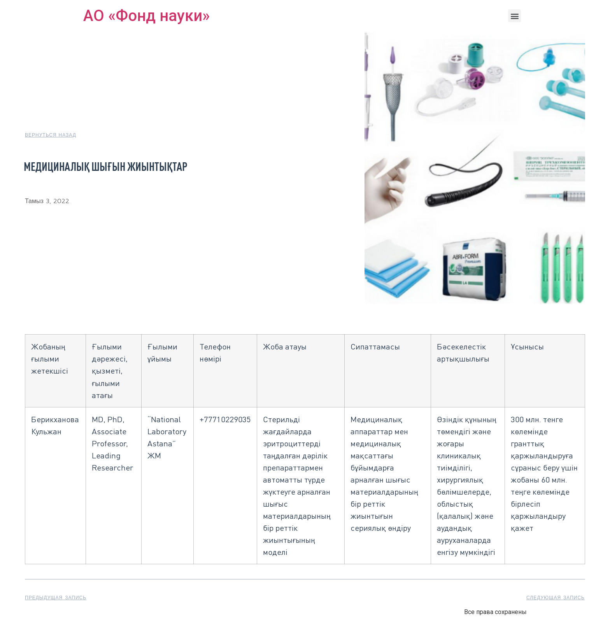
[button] (514, 15)
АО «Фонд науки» (146, 16)
